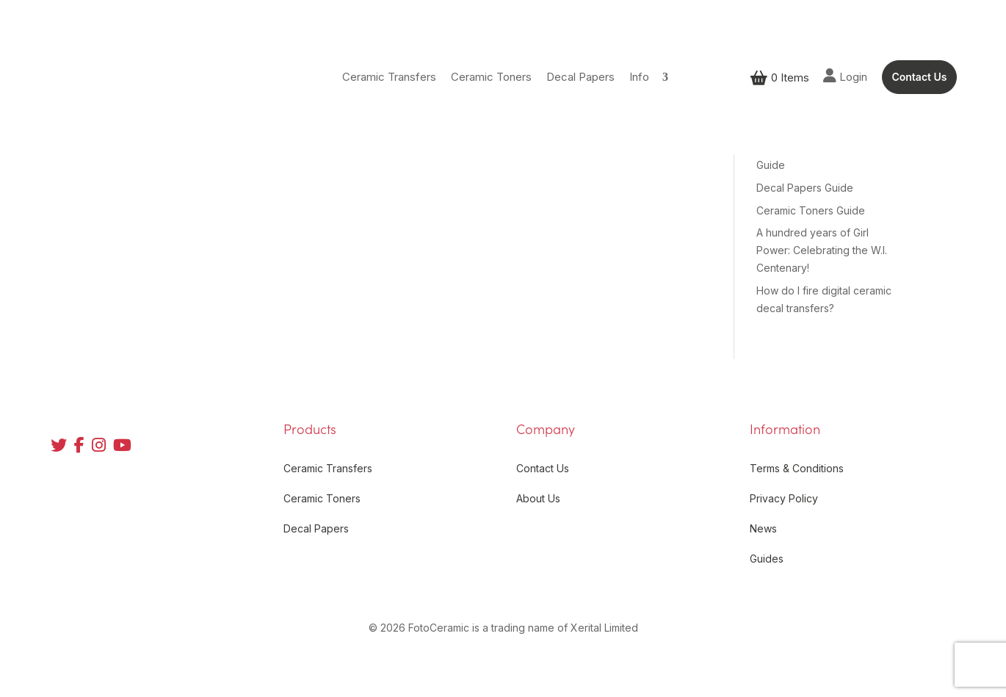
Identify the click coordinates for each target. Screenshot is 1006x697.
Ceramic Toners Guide (810, 210)
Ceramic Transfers (389, 77)
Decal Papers (580, 77)
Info (639, 77)
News (763, 528)
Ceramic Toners (491, 77)
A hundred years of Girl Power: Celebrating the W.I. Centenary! (821, 250)
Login (845, 76)
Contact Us (919, 77)
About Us (538, 498)
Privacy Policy (784, 498)
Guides (767, 558)
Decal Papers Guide (804, 187)
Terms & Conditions (797, 468)
